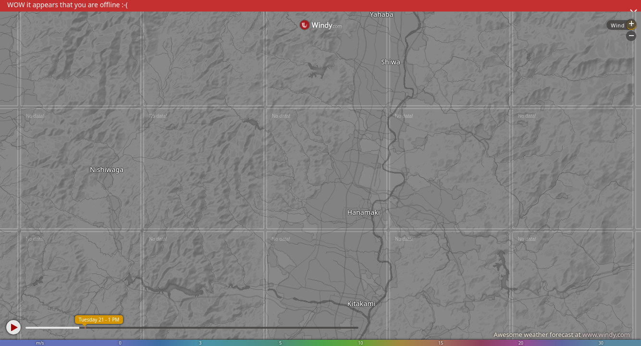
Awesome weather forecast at (561, 334)
